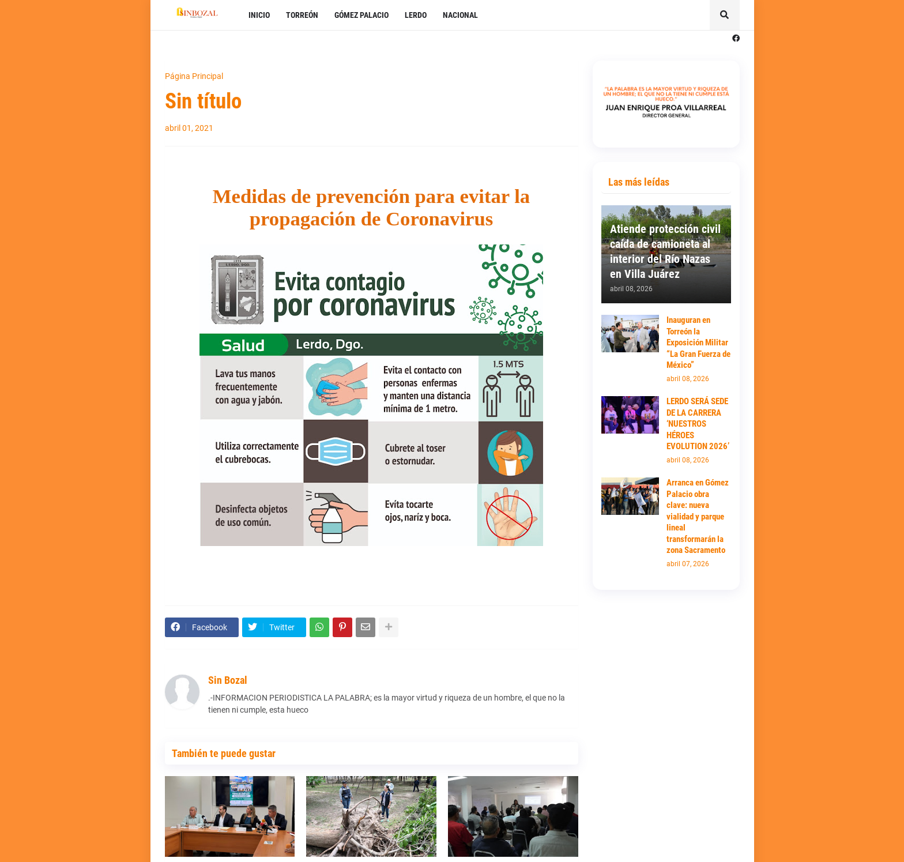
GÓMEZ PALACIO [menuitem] (361, 15)
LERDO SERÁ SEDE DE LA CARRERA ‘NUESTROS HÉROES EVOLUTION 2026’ (697, 423)
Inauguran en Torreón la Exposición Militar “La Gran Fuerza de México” (698, 342)
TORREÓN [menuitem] (302, 15)
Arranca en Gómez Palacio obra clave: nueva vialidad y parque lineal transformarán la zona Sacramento (697, 516)
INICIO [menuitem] (259, 15)
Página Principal (194, 76)
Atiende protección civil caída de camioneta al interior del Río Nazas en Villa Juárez (665, 251)
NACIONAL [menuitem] (460, 15)
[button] (725, 15)
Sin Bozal (227, 680)
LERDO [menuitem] (416, 15)
